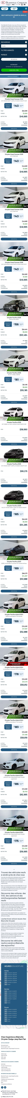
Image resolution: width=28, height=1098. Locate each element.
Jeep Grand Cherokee (5, 1069)
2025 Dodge (3, 1054)
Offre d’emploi (4, 1080)
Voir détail (14, 128)
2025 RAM (3, 1058)
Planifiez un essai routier (6, 956)
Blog (2, 1082)
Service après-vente (5, 1046)
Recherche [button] (5, 42)
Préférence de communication (7, 1079)
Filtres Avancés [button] (7, 50)
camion (23, 905)
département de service (6, 936)
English (25, 11)
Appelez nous (14, 9)
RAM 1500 (3, 1064)
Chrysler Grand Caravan (6, 1065)
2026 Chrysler (4, 1055)
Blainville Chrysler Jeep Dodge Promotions (10, 1048)
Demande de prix (4, 1045)
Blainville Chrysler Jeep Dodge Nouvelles (9, 1076)
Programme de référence (6, 1084)
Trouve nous (4, 9)
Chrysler (8, 908)
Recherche (14, 59)
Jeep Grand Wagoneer (6, 1070)
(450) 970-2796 (14, 70)
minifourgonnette (12, 907)
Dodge (11, 908)
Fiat (21, 908)
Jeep (15, 908)
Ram (17, 908)
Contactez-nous (4, 1077)
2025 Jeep (3, 1057)
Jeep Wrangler (4, 1067)
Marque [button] (4, 55)
